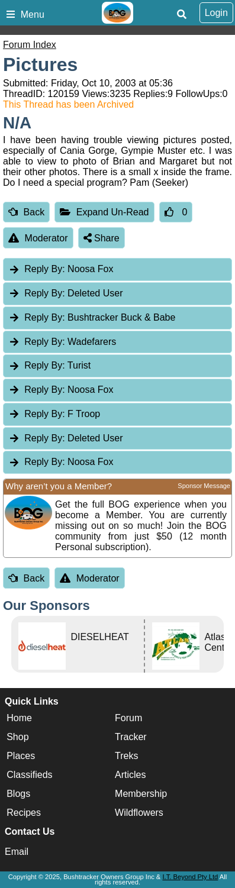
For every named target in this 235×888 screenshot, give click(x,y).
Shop (17, 737)
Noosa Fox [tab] (60, 269)
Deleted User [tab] (65, 293)
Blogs (18, 794)
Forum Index (29, 45)
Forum (128, 718)
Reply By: (44, 269)
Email (16, 852)
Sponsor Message (204, 485)
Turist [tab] (49, 365)
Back (26, 212)
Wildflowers (139, 813)
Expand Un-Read (104, 212)
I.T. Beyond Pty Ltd (190, 876)
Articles (130, 775)
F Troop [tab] (54, 414)
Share (101, 238)
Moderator (38, 238)
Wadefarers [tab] (62, 342)
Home (19, 718)
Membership (141, 794)
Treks (126, 756)
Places (21, 756)
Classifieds (29, 775)
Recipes (24, 813)
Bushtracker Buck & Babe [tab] (91, 317)
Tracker (131, 737)
